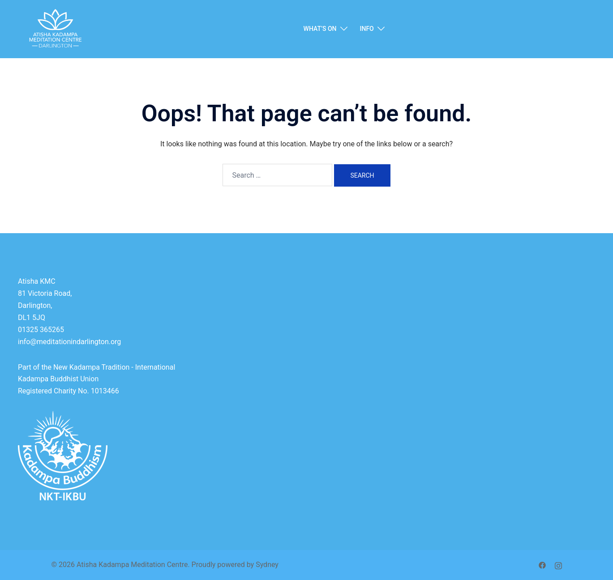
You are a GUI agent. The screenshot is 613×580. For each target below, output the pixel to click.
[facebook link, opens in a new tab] (542, 564)
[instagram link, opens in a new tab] (558, 564)
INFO (367, 28)
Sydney (267, 564)
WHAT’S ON (320, 28)
